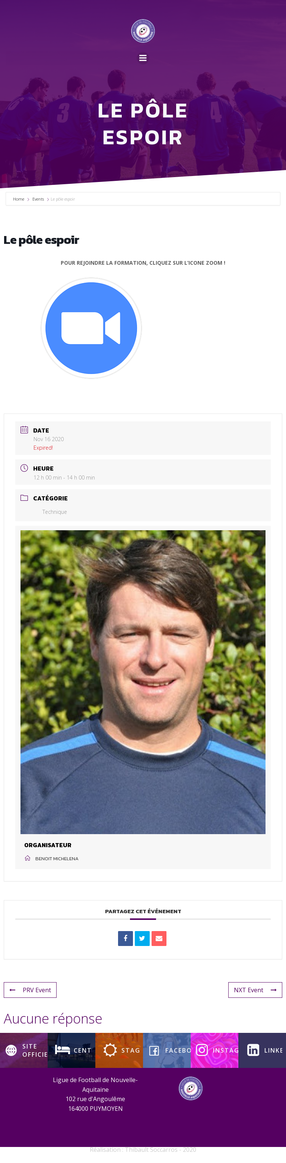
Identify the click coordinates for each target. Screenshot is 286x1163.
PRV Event (30, 991)
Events (38, 199)
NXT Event (255, 991)
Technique (50, 512)
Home (19, 199)
